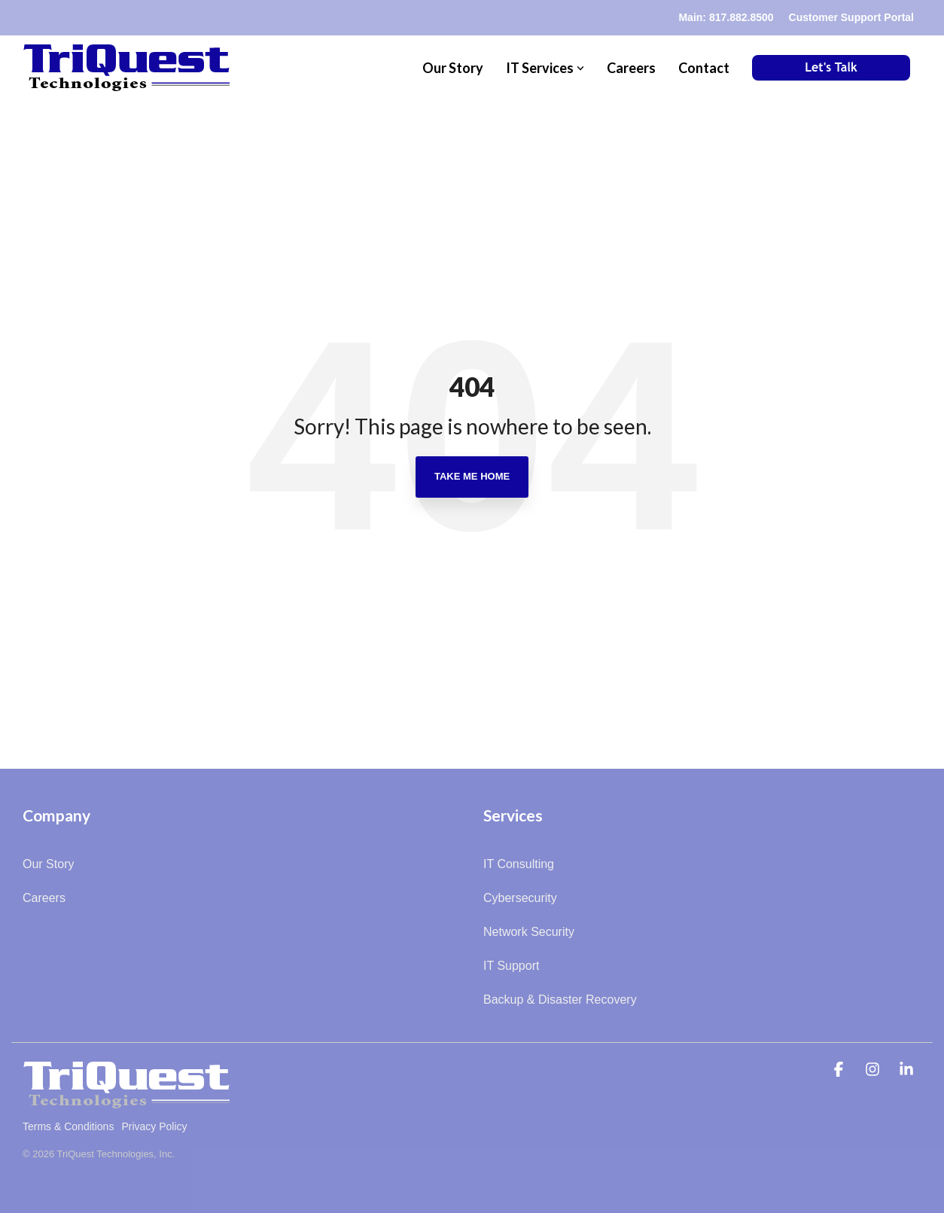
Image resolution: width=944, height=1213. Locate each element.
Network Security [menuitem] (528, 931)
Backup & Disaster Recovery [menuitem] (560, 999)
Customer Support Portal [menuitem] (851, 17)
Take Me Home (472, 476)
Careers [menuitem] (44, 897)
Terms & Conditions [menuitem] (68, 1126)
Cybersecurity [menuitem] (520, 897)
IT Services (545, 67)
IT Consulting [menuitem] (518, 864)
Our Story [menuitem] (48, 864)
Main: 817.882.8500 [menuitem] (725, 17)
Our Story (452, 67)
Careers (631, 67)
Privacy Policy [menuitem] (154, 1126)
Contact (703, 67)
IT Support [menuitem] (511, 965)
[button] (840, 1070)
